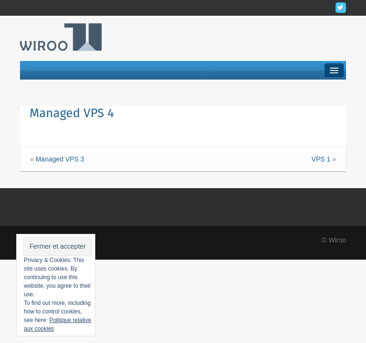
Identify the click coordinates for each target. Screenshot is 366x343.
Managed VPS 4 (72, 113)
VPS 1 (321, 159)
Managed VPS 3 (60, 159)
